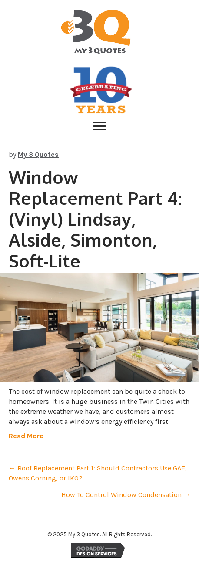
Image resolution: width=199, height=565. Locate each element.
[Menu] (99, 126)
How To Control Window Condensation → (125, 495)
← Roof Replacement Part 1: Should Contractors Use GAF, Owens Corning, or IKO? (98, 473)
